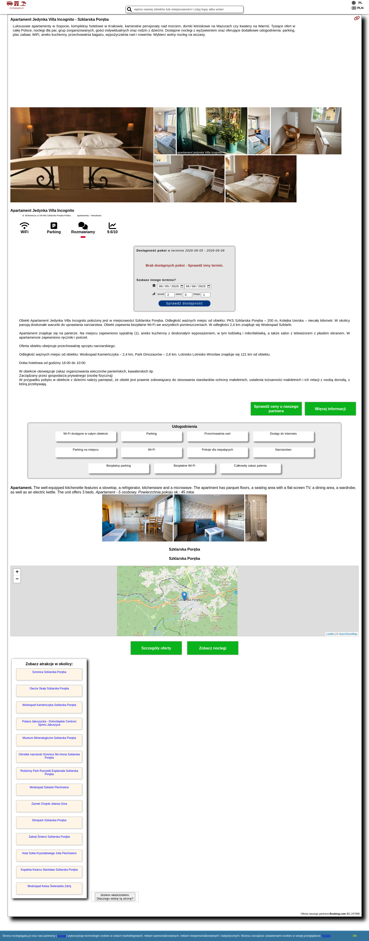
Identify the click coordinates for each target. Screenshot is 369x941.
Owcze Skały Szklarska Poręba (49, 688)
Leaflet (330, 634)
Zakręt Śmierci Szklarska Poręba (49, 836)
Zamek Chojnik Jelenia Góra (49, 803)
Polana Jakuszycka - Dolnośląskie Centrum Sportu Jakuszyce (49, 723)
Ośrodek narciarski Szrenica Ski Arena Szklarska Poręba (49, 756)
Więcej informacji (330, 409)
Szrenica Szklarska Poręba (49, 672)
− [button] (17, 579)
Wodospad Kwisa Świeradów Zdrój (49, 886)
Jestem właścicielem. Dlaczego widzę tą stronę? (115, 896)
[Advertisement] (184, 72)
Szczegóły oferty (156, 648)
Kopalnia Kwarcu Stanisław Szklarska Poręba (49, 869)
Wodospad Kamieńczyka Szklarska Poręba (49, 705)
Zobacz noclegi (212, 648)
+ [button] (17, 572)
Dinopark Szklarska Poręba (49, 820)
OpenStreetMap (348, 634)
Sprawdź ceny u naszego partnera (276, 408)
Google (61, 935)
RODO (326, 935)
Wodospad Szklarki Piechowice (49, 787)
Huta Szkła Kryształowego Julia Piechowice (49, 853)
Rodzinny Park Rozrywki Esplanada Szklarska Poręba (49, 772)
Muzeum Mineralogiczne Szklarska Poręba (49, 738)
